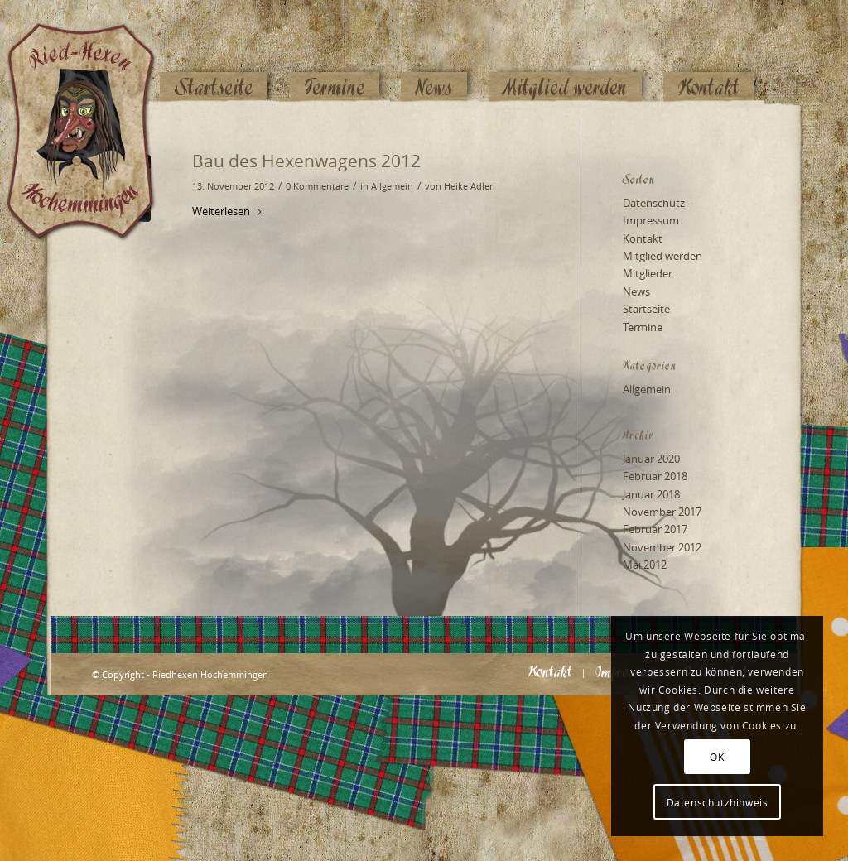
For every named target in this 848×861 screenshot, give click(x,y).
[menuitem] (213, 55)
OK (717, 756)
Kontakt (642, 238)
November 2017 (662, 511)
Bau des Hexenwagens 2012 (306, 160)
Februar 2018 (655, 476)
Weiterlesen (227, 211)
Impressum (651, 220)
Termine (642, 327)
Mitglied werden (662, 255)
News (636, 291)
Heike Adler (468, 186)
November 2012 (662, 547)
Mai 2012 (645, 564)
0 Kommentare (317, 186)
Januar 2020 (651, 458)
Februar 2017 (655, 529)
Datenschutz (654, 202)
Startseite (646, 308)
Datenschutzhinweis (717, 802)
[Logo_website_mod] (93, 54)
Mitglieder (647, 273)
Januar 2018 (651, 494)
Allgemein (392, 186)
